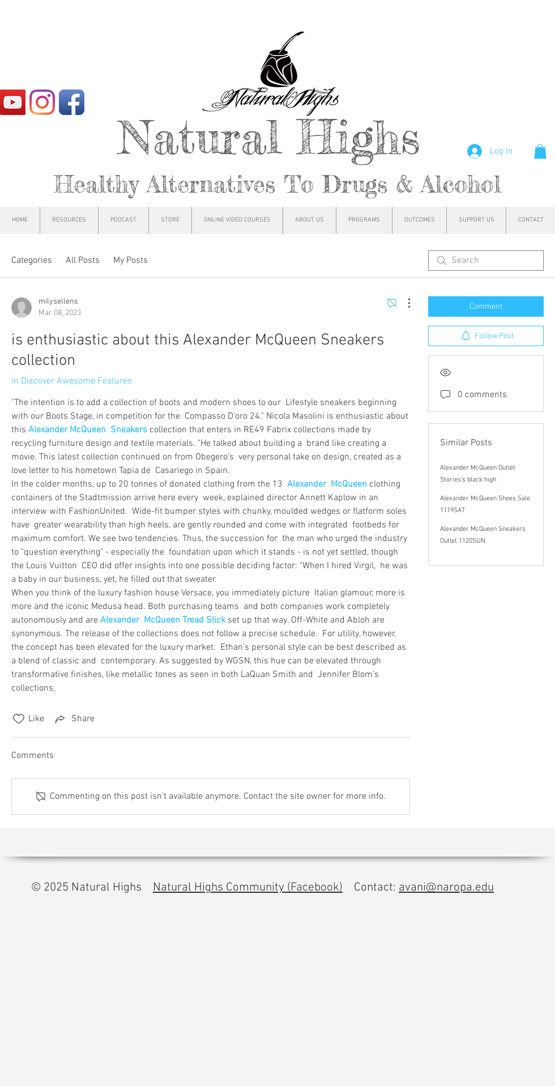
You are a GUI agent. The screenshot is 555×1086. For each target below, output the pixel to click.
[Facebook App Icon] (71, 102)
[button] (540, 151)
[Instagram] (42, 102)
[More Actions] (403, 303)
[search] (486, 260)
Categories (31, 260)
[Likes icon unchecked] (18, 719)
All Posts (83, 260)
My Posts (130, 260)
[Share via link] (74, 719)
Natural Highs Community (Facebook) (248, 887)
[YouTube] (12, 102)
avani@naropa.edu (446, 887)
